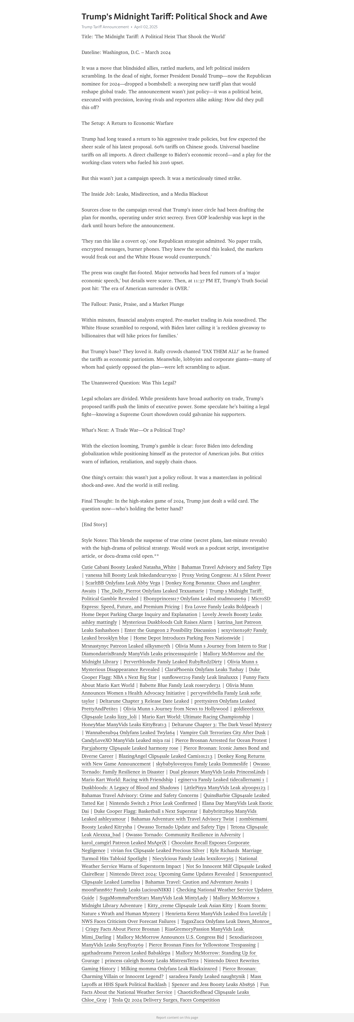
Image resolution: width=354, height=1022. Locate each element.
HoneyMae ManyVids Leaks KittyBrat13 (124, 724)
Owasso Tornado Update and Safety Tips (181, 827)
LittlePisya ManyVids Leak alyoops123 (225, 788)
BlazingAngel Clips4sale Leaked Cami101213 (165, 756)
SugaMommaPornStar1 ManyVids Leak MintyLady (154, 898)
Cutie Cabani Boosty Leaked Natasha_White (129, 567)
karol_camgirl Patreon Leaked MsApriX (124, 843)
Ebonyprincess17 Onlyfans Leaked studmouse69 (195, 599)
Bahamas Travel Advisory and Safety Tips (226, 567)
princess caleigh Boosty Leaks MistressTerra (152, 961)
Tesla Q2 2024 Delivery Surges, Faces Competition (166, 1000)
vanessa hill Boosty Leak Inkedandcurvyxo (131, 575)
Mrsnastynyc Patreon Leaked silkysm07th (126, 646)
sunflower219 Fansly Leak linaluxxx (200, 677)
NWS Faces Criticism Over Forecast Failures (129, 921)
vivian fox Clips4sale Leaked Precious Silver (158, 850)
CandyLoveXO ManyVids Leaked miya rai (126, 740)
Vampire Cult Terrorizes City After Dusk (223, 732)
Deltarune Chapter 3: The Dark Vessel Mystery (222, 724)
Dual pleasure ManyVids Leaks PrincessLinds (217, 772)
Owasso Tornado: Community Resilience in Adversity (183, 835)
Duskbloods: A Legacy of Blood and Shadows (130, 788)
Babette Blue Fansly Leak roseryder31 (180, 685)
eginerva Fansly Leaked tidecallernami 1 (221, 780)
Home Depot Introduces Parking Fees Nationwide (187, 638)
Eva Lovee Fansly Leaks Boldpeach (222, 607)
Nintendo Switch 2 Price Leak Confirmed (153, 803)
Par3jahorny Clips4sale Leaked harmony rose (130, 748)
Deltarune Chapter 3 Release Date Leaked (144, 701)
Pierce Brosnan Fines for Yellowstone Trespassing (202, 945)
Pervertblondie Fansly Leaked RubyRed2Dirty (173, 662)
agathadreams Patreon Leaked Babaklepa (126, 953)
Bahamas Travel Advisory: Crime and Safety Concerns (140, 795)
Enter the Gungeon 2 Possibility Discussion (170, 630)
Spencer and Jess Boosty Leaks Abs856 (213, 984)
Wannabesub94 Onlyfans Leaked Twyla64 (130, 732)
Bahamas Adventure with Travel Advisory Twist (182, 819)
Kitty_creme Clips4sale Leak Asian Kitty (190, 905)
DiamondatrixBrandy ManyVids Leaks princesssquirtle (140, 654)
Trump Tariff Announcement (105, 26)
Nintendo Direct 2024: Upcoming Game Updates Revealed (172, 874)
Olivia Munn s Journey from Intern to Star (221, 646)
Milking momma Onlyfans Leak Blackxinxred (169, 969)
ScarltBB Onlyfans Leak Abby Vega (122, 583)
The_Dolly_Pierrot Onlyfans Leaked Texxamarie (152, 591)
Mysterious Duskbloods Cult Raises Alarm (167, 622)
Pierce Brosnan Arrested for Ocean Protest (221, 740)
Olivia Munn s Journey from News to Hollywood (175, 709)
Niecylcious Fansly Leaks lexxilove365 (192, 858)
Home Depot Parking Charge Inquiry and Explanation (139, 614)
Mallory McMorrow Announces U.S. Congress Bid (170, 937)
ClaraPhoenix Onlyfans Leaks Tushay (204, 669)
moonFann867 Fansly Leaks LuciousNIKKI (126, 890)
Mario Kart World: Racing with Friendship (127, 780)
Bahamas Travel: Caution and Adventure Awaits (197, 882)
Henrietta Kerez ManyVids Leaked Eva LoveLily (216, 913)
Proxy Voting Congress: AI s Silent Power (226, 575)
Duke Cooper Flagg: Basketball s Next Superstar (145, 811)
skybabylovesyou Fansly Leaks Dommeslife (202, 764)
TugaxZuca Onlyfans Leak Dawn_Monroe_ (226, 921)
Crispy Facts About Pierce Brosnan (122, 929)
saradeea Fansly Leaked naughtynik (207, 976)
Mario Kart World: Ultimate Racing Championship (196, 717)
